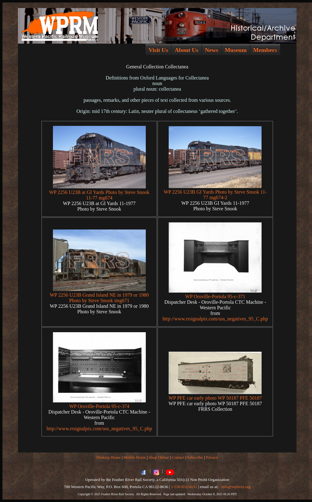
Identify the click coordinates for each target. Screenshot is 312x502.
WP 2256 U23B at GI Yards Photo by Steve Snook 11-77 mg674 (99, 195)
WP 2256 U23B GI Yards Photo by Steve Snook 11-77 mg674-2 (215, 194)
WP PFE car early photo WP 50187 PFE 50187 (215, 398)
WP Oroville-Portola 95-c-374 (99, 406)
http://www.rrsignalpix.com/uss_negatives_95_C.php (215, 318)
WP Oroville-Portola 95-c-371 (215, 296)
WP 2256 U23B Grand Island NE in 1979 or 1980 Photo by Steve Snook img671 (99, 297)
